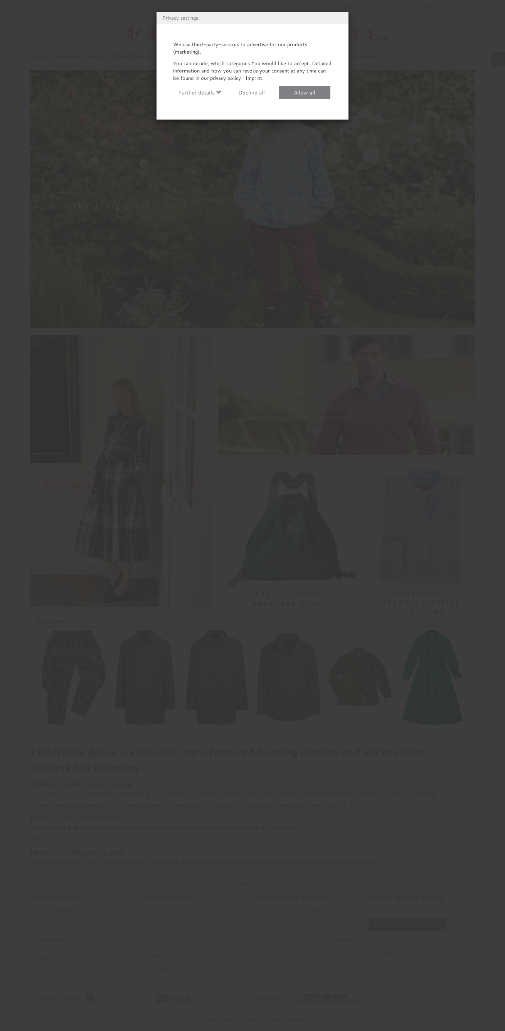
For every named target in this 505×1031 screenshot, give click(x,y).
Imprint (254, 77)
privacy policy (225, 77)
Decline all (251, 92)
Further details (200, 92)
